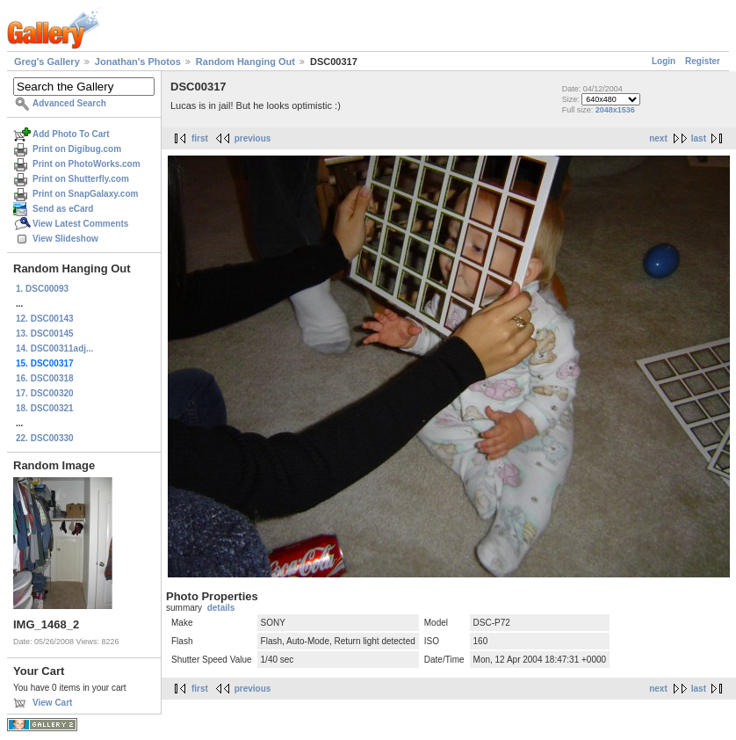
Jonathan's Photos (138, 61)
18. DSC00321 (45, 408)
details (221, 608)
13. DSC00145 (45, 333)
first (199, 138)
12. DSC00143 (45, 318)
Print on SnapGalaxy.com (85, 194)
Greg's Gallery (47, 61)
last (698, 138)
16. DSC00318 (45, 378)
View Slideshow (65, 238)
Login (663, 61)
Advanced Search (69, 103)
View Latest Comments (80, 224)
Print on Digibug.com (76, 149)
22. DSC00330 (45, 438)
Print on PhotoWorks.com (86, 164)
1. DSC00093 (42, 289)
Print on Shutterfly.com (80, 179)
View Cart (52, 702)
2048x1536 (615, 109)
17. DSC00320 (45, 393)
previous (253, 138)
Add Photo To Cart (71, 134)
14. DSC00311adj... (54, 348)
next (658, 138)
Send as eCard (62, 209)
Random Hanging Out (245, 61)
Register (702, 61)
